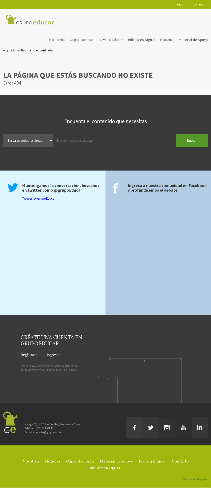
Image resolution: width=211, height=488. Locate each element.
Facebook (197, 185)
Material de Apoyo (193, 40)
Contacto (198, 4)
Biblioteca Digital (141, 40)
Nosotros (57, 40)
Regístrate (29, 355)
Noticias (167, 40)
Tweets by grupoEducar (39, 199)
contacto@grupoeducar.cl (48, 432)
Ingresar (53, 355)
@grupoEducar (68, 190)
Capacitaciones (81, 40)
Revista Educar (111, 40)
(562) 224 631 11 (44, 428)
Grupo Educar (11, 51)
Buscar (180, 4)
